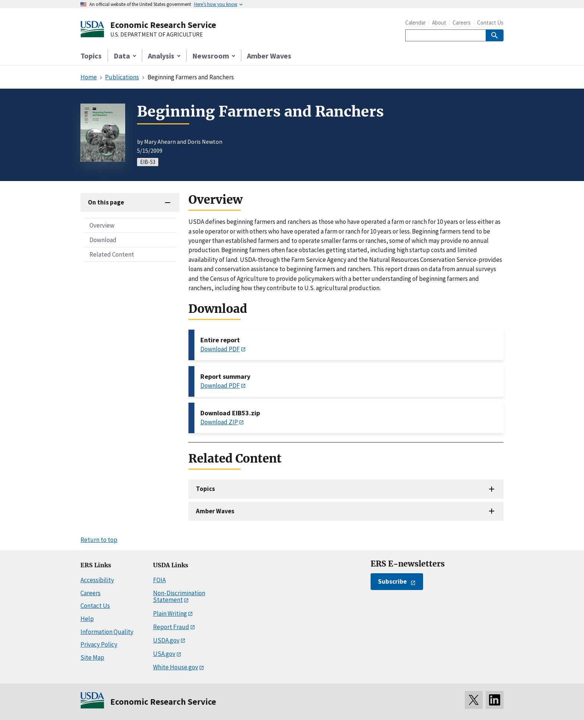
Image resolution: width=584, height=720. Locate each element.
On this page (106, 202)
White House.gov (175, 667)
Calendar (415, 22)
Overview (101, 225)
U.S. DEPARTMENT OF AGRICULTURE (156, 34)
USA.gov (164, 654)
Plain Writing (170, 613)
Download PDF (220, 349)
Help (87, 619)
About (439, 22)
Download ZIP (219, 422)
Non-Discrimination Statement (179, 596)
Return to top (98, 540)
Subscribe (392, 581)
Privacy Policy (98, 644)
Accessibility (97, 580)
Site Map (92, 657)
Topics (91, 55)
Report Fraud (171, 627)
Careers (462, 22)
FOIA (159, 580)
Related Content (111, 254)
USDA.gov (166, 640)
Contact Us (490, 22)
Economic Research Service (163, 24)
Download (103, 240)
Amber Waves (269, 55)
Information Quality (106, 632)
